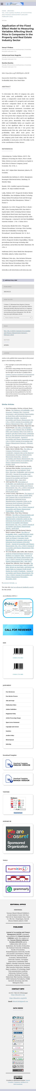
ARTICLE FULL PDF (11, 280)
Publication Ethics (11, 705)
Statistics (8, 731)
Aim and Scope (10, 700)
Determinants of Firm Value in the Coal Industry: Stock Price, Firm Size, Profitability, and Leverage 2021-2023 (20, 471)
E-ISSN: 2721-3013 (18, 658)
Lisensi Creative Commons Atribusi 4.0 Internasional (19, 1082)
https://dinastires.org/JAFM (18, 998)
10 (13, 583)
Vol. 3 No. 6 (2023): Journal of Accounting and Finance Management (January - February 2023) (17, 14)
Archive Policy (10, 735)
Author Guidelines (11, 709)
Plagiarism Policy (11, 713)
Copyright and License (12, 727)
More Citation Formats (12, 317)
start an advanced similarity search (22, 587)
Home (4, 11)
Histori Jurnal (10, 740)
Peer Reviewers (10, 692)
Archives (10, 11)
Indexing (8, 744)
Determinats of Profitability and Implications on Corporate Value (20, 484)
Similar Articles (8, 404)
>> (16, 583)
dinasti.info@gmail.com (20, 1001)
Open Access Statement (12, 722)
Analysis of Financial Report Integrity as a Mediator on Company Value (19, 554)
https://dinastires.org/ (18, 995)
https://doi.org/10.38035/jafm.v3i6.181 (17, 73)
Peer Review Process (12, 696)
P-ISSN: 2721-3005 (18, 674)
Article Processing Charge (13, 718)
